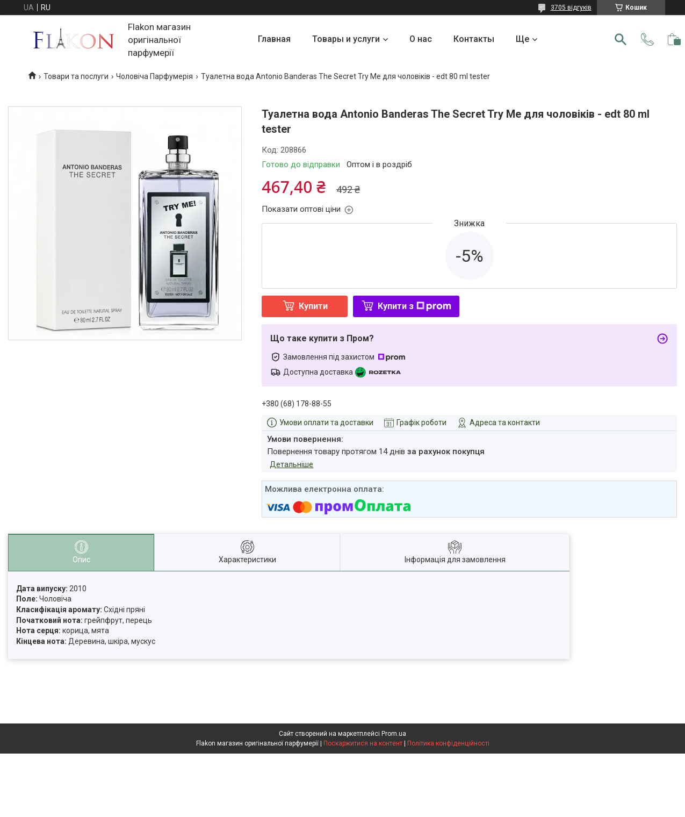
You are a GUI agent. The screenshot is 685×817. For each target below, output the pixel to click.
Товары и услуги (346, 39)
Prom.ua (393, 733)
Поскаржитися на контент (362, 743)
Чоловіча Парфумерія (154, 76)
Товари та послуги (76, 76)
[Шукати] (620, 39)
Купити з (414, 306)
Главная (274, 39)
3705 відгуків (571, 7)
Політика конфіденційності (448, 743)
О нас (420, 39)
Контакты (473, 39)
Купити (313, 306)
